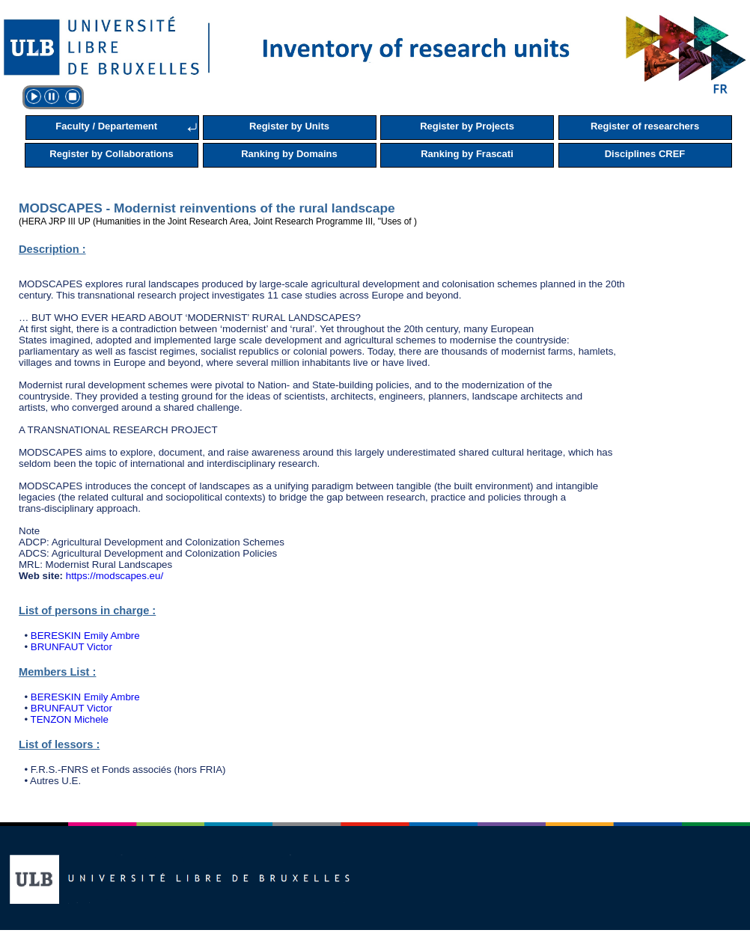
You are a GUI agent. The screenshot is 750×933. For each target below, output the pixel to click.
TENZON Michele (70, 719)
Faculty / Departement (106, 126)
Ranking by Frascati (467, 153)
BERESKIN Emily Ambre (85, 635)
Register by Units (289, 126)
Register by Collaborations (111, 153)
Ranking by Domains (289, 153)
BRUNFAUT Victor (71, 646)
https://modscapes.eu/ (114, 575)
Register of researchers (645, 126)
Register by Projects (467, 126)
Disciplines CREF (645, 153)
